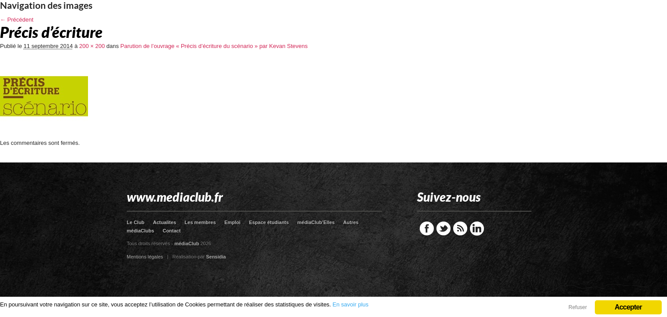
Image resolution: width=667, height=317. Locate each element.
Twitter (443, 228)
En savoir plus (351, 304)
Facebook (427, 228)
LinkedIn (477, 228)
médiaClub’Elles (316, 222)
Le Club (135, 222)
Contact (172, 230)
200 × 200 (92, 46)
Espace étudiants (269, 222)
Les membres (200, 222)
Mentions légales (145, 256)
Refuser (577, 307)
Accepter (628, 307)
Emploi (232, 222)
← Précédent (16, 19)
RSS (460, 228)
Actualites (164, 222)
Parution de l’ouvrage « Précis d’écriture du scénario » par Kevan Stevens (214, 46)
